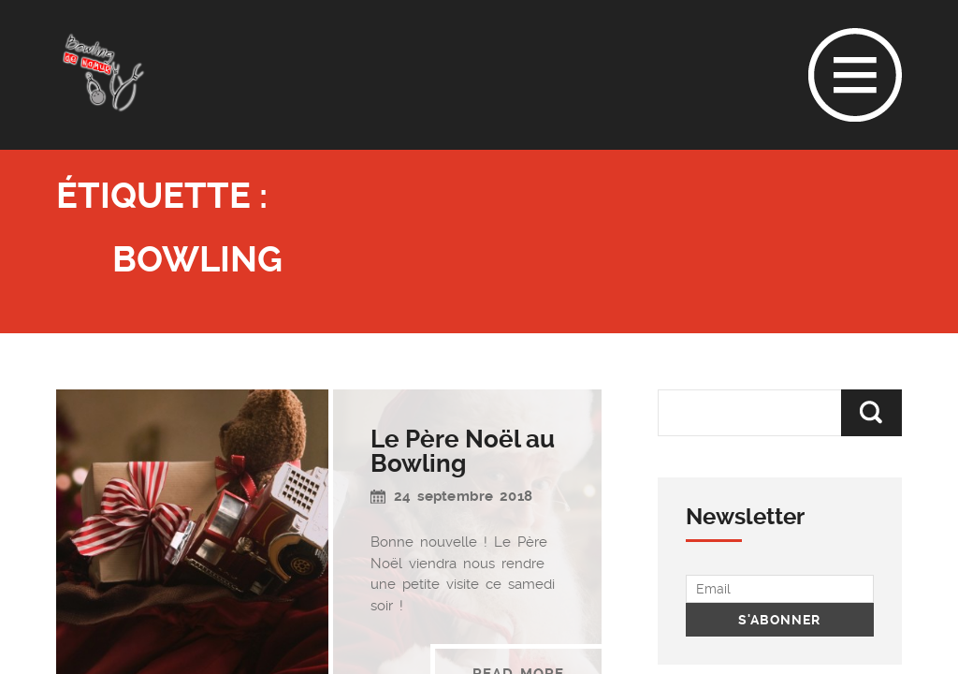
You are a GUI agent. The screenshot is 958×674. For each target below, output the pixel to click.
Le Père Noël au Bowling (462, 451)
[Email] (780, 589)
